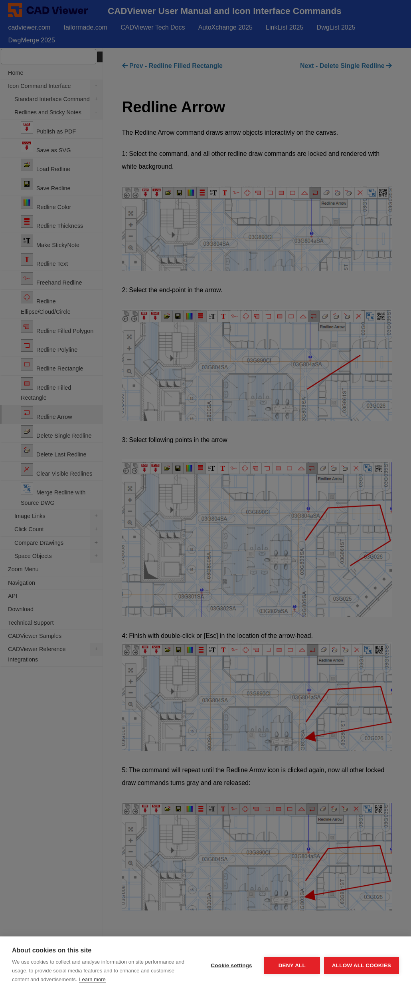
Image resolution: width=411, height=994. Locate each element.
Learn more (92, 979)
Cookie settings (231, 965)
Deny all (292, 965)
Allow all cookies (361, 965)
